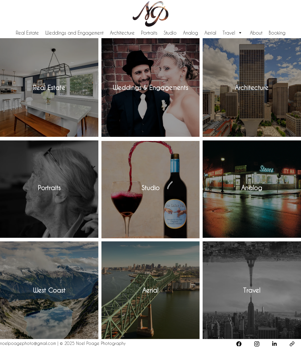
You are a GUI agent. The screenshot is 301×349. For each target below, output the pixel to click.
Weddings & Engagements (150, 87)
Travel (229, 32)
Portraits (149, 32)
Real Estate (27, 32)
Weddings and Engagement (74, 32)
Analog (190, 32)
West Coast (49, 290)
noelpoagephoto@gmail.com (28, 343)
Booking (277, 32)
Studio (170, 32)
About (256, 32)
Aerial (210, 32)
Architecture (122, 32)
